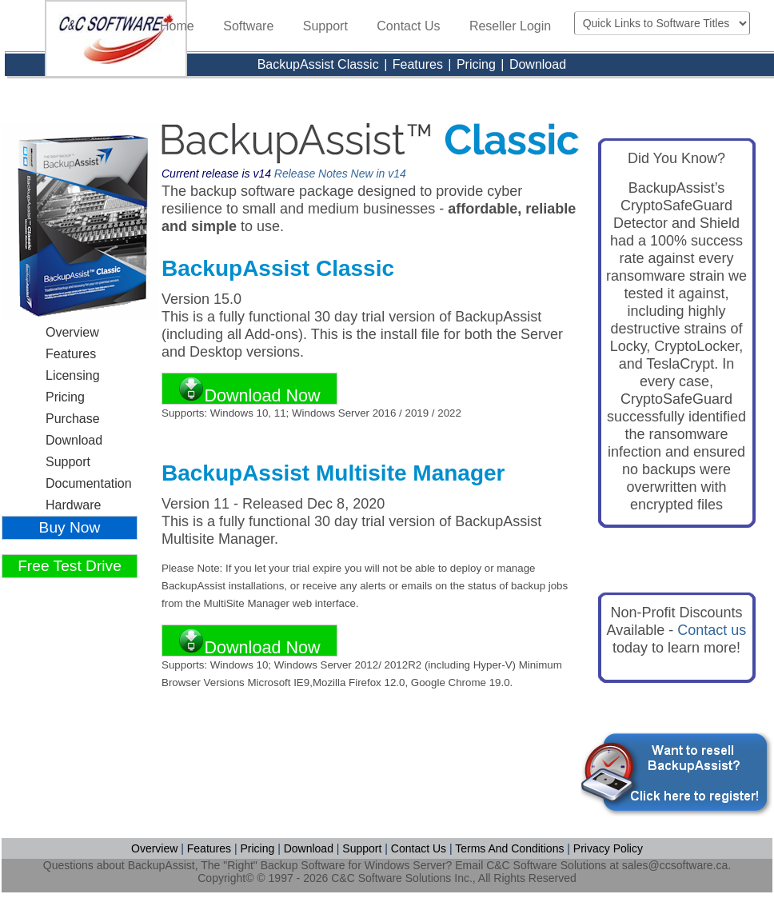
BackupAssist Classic (320, 64)
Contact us (711, 630)
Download (537, 64)
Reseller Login (510, 26)
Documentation (89, 483)
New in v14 (378, 173)
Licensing (73, 375)
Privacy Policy (608, 848)
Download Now (249, 390)
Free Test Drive (70, 565)
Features (418, 64)
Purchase (73, 418)
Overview (72, 332)
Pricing (478, 64)
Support (325, 26)
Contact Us (408, 26)
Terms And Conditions (509, 848)
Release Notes (311, 173)
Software (248, 26)
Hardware (73, 505)
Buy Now (70, 527)
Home (177, 26)
